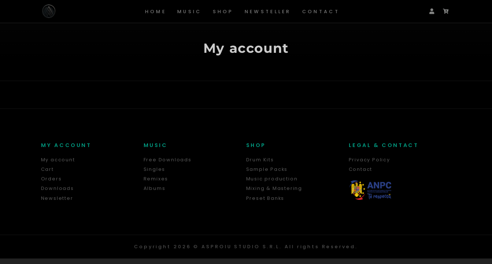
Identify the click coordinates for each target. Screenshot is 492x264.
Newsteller (268, 11)
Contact (321, 11)
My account (246, 48)
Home (155, 11)
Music (189, 11)
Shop (223, 11)
